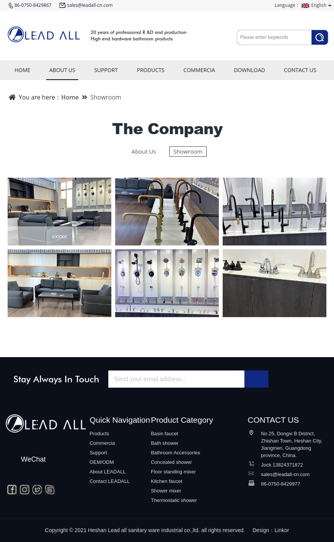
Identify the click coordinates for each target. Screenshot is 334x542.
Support (98, 452)
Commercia (102, 443)
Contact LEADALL (110, 481)
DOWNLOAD (249, 73)
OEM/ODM (102, 462)
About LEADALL (108, 472)
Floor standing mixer (173, 472)
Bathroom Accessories (175, 452)
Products (99, 433)
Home (70, 97)
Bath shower (164, 443)
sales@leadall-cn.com (285, 474)
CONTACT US (300, 73)
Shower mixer (166, 491)
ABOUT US (62, 73)
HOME (22, 73)
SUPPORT (106, 73)
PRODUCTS (151, 73)
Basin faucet (164, 433)
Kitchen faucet (166, 481)
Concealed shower (171, 462)
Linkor (282, 530)
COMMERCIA (199, 73)
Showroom (105, 97)
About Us (144, 151)
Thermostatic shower (174, 500)
